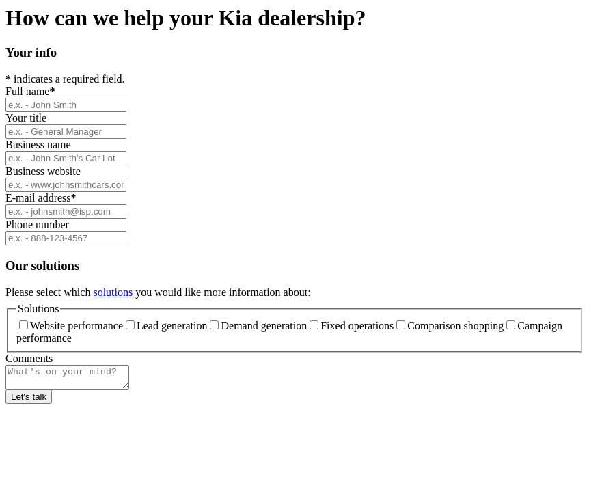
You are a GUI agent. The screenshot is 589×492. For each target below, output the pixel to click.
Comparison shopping (450, 325)
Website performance (71, 325)
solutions (113, 292)
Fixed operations (352, 325)
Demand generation (258, 325)
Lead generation (167, 325)
